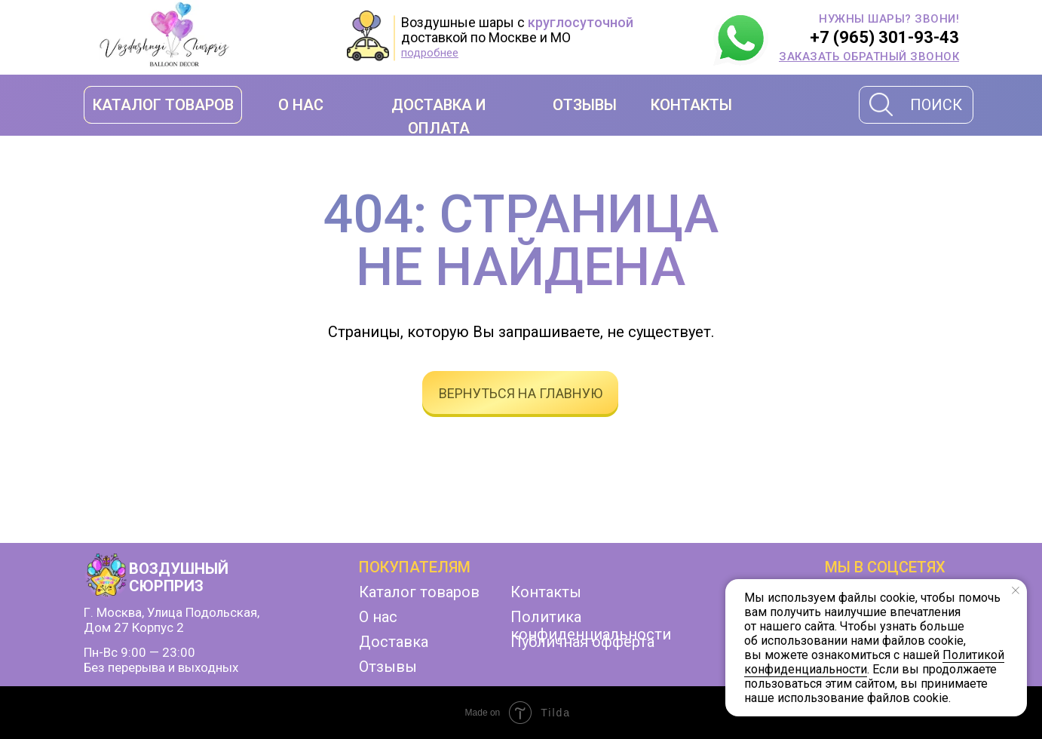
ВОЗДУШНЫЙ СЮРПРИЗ (178, 577)
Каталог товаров (419, 592)
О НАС (300, 105)
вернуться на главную (520, 393)
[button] (869, 56)
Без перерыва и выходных (161, 667)
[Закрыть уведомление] (1015, 590)
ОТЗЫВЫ (585, 105)
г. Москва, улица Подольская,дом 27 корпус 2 (171, 620)
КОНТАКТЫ (691, 105)
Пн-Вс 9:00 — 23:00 (139, 652)
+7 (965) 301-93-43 (884, 37)
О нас (378, 617)
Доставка (393, 642)
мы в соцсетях (885, 567)
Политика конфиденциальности (590, 625)
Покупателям (414, 567)
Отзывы (388, 667)
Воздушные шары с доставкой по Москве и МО (517, 29)
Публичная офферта (582, 642)
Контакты (545, 592)
